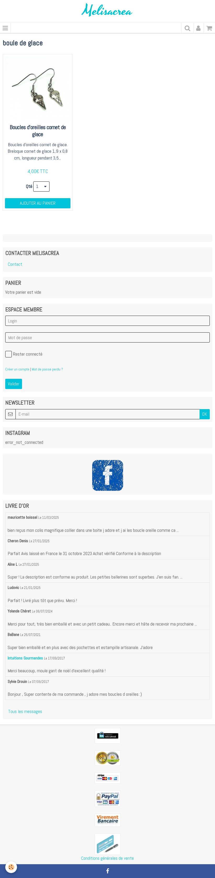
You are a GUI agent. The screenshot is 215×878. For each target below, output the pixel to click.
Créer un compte (17, 369)
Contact (15, 264)
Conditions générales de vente (107, 858)
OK (204, 414)
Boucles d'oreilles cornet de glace (38, 131)
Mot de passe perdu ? (47, 369)
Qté (29, 186)
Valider (13, 384)
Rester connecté (23, 354)
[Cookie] (11, 867)
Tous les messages (25, 711)
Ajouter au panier (38, 203)
